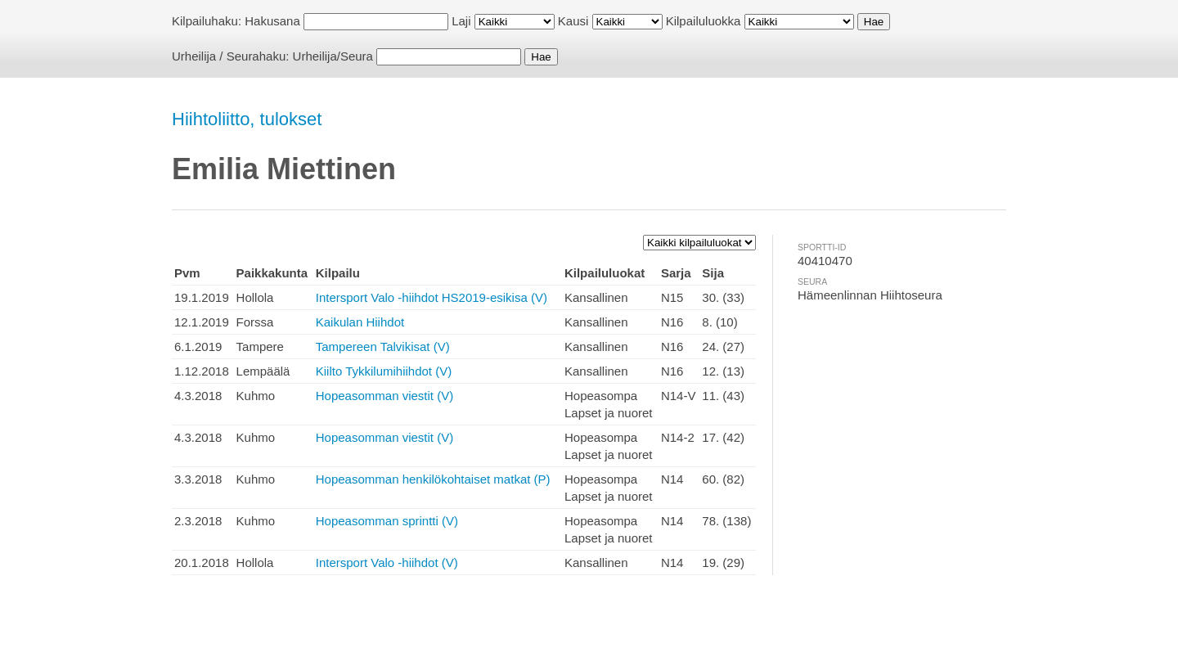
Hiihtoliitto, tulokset (246, 119)
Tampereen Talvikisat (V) (383, 346)
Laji (461, 21)
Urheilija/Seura (333, 56)
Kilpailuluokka (703, 21)
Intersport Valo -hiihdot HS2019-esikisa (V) (431, 297)
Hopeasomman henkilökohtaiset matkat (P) (433, 479)
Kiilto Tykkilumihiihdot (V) (384, 371)
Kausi (573, 21)
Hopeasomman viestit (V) (384, 396)
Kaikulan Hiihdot (360, 322)
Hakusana (272, 21)
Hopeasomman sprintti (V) (387, 521)
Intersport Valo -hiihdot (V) (387, 562)
